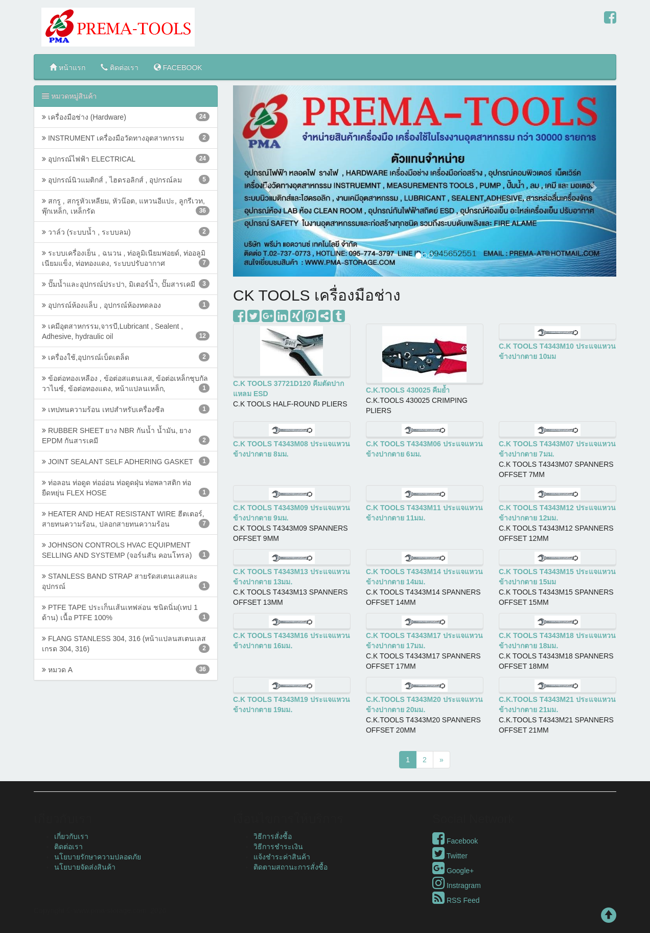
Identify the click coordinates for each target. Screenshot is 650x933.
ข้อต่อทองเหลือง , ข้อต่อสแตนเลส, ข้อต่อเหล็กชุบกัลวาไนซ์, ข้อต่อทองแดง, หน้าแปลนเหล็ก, (126, 383)
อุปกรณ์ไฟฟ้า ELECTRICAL (126, 158)
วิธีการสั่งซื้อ (272, 836)
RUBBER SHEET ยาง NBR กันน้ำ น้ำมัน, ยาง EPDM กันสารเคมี (126, 435)
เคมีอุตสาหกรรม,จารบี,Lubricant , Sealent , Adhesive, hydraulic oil (126, 331)
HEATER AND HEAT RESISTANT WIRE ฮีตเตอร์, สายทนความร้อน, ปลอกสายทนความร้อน (126, 519)
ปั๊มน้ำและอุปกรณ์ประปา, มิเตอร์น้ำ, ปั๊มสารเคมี (126, 283)
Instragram (456, 885)
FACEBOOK (178, 67)
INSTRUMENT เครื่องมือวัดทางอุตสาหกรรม (126, 137)
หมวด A (126, 669)
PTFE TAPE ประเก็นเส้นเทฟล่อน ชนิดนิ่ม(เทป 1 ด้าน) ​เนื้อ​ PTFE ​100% (126, 612)
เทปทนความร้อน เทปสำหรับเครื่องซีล (126, 409)
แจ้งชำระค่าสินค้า (281, 857)
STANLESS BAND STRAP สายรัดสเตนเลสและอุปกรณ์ (126, 581)
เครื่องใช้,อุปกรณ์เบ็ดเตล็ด (126, 356)
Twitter (450, 856)
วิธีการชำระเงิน (278, 847)
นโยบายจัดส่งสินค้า (84, 867)
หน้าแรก (67, 67)
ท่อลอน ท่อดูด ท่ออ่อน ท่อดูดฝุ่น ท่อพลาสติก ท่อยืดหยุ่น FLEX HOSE (126, 488)
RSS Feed (455, 900)
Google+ (453, 871)
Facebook (455, 841)
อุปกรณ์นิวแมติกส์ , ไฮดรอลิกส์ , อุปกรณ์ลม (126, 179)
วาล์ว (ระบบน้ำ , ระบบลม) (126, 231)
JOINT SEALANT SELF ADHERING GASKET (126, 461)
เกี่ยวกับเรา (71, 836)
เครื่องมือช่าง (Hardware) (126, 116)
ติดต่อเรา (119, 67)
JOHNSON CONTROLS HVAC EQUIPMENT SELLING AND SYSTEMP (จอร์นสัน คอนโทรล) (126, 550)
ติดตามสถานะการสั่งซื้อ (290, 867)
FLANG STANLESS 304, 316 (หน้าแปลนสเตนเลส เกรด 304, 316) (126, 643)
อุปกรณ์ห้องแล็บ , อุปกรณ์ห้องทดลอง (126, 304)
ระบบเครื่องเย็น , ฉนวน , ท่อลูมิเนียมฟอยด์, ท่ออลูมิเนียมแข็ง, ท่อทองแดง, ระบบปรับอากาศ (126, 258)
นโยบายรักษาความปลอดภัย (97, 857)
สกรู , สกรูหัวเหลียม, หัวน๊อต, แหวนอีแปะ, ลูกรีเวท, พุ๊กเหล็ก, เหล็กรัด (126, 206)
